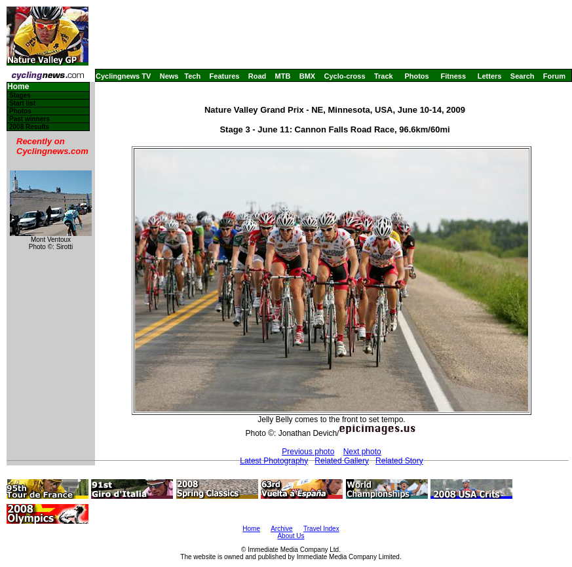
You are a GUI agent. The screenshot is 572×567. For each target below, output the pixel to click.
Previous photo (308, 451)
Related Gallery (342, 460)
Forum (554, 76)
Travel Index (321, 528)
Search (522, 76)
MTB (283, 76)
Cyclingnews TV (123, 76)
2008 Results (29, 126)
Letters (490, 76)
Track (383, 76)
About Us (290, 535)
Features (225, 76)
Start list (22, 103)
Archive (281, 528)
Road (257, 76)
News (169, 76)
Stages (20, 95)
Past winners (29, 119)
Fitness (453, 76)
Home (18, 87)
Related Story (399, 460)
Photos (416, 76)
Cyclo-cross (345, 76)
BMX (307, 76)
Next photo (362, 451)
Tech (192, 76)
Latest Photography (274, 460)
